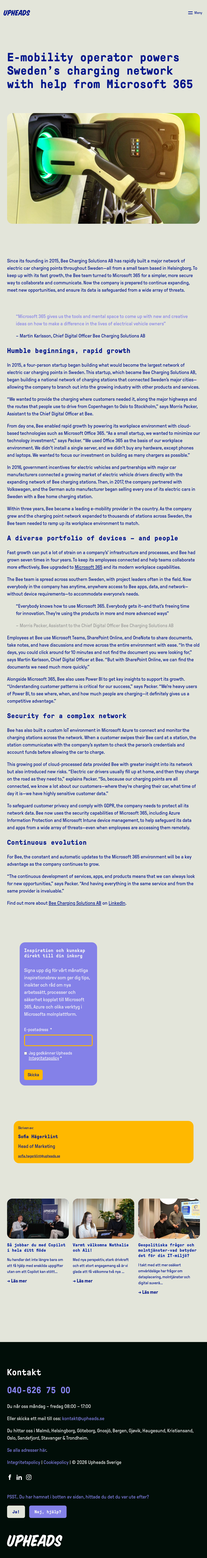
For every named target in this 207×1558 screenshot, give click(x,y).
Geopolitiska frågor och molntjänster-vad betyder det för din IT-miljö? (167, 1250)
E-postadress (38, 1029)
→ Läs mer (17, 1281)
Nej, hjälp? (47, 1511)
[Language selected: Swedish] (189, 1554)
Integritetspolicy (44, 1058)
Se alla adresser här (26, 1450)
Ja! (16, 1511)
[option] (182, 1554)
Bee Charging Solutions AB (75, 903)
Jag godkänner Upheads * (50, 1056)
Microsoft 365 (88, 567)
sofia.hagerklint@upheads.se (39, 1156)
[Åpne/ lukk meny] (195, 13)
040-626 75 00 (38, 1390)
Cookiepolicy (56, 1462)
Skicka (33, 1074)
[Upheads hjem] (17, 13)
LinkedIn (117, 903)
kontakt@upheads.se (83, 1418)
